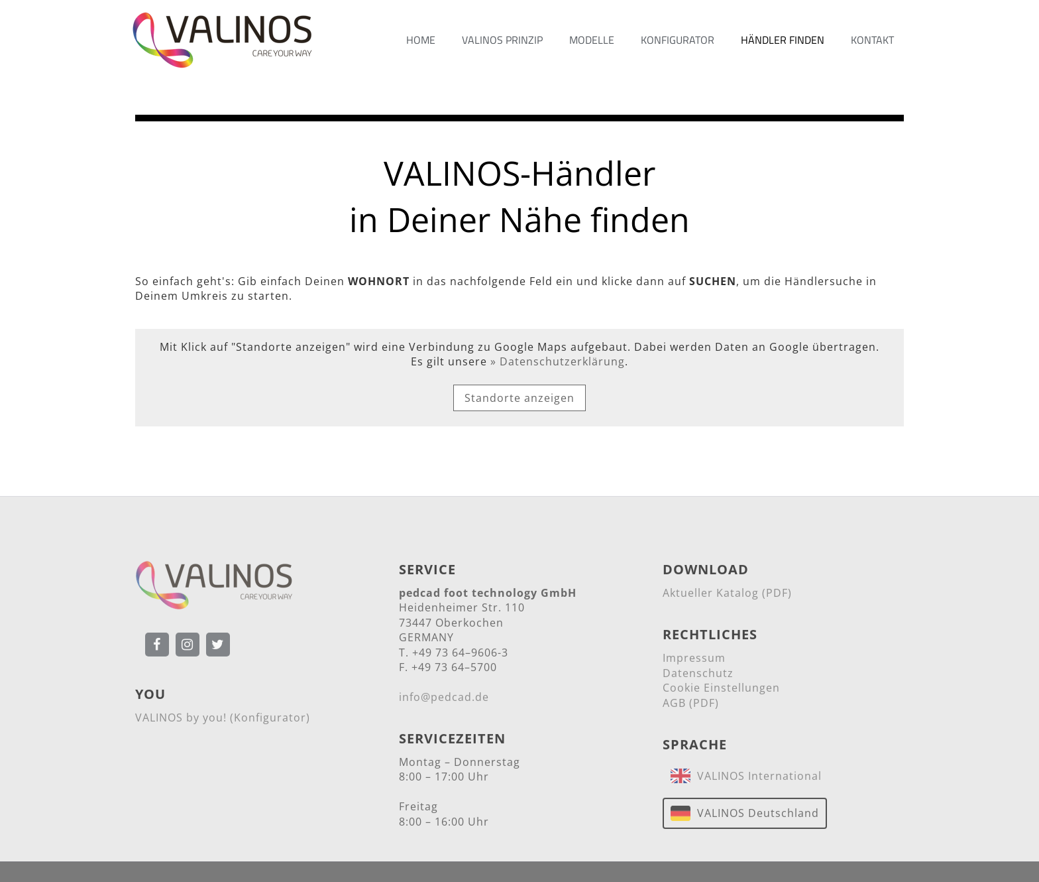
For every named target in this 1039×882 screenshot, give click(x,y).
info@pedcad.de (444, 699)
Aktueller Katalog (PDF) (727, 595)
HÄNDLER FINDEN (782, 40)
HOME (420, 40)
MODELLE (591, 40)
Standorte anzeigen (519, 398)
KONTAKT (872, 40)
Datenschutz (698, 675)
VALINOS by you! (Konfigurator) (222, 720)
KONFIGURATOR (677, 40)
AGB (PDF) (691, 705)
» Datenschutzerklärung (557, 361)
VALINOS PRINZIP (502, 40)
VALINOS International (756, 778)
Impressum (694, 660)
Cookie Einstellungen (721, 690)
